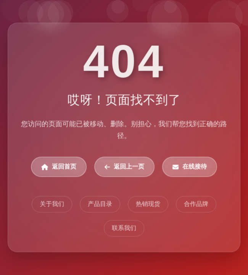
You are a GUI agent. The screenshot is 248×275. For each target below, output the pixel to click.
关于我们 (52, 204)
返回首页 (58, 167)
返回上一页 (124, 167)
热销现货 (148, 204)
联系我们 (124, 228)
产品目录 (100, 204)
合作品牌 (196, 204)
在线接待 (189, 167)
